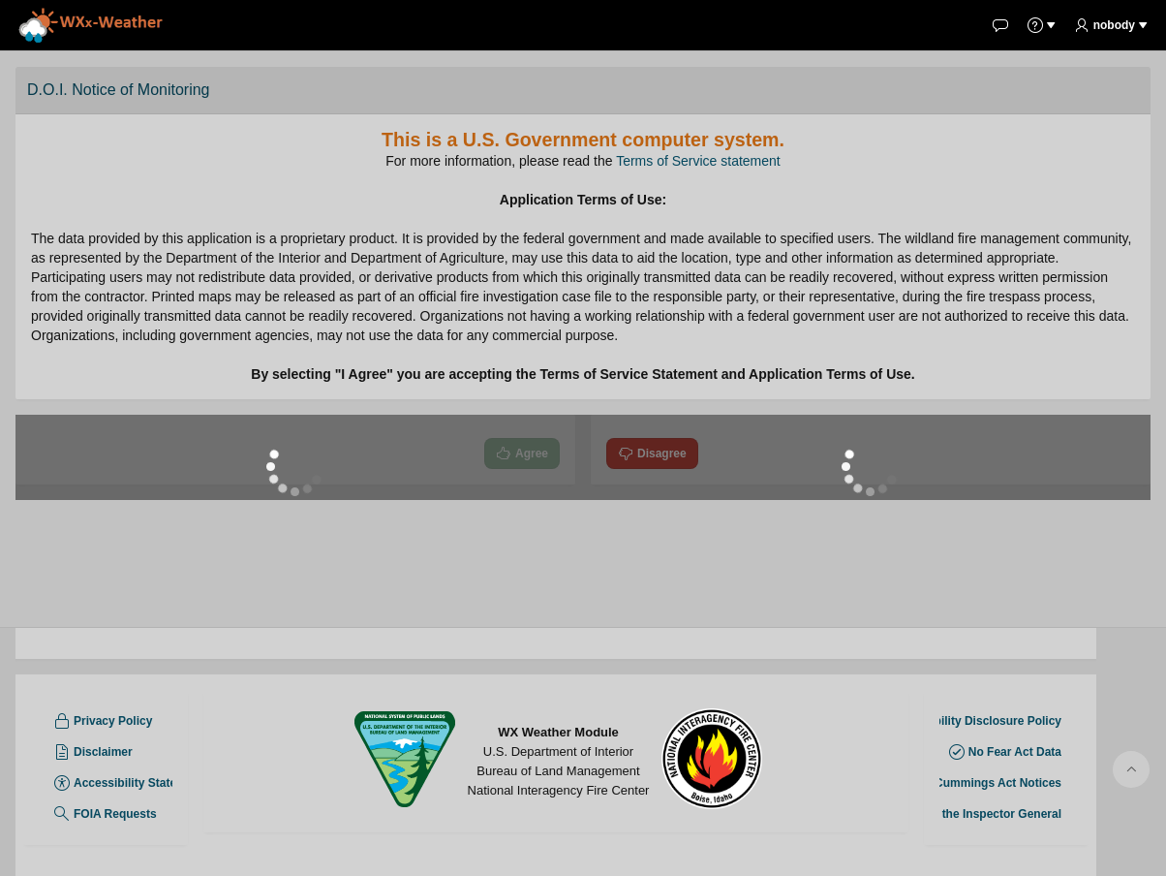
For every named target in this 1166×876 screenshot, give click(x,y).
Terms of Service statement (698, 161)
